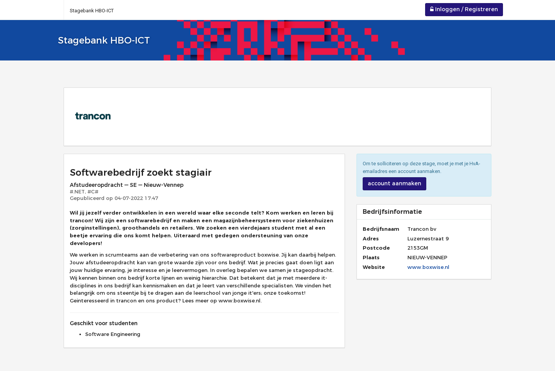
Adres (371, 238)
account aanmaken (394, 183)
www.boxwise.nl (428, 267)
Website (374, 267)
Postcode (376, 248)
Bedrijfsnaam (379, 229)
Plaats (371, 257)
